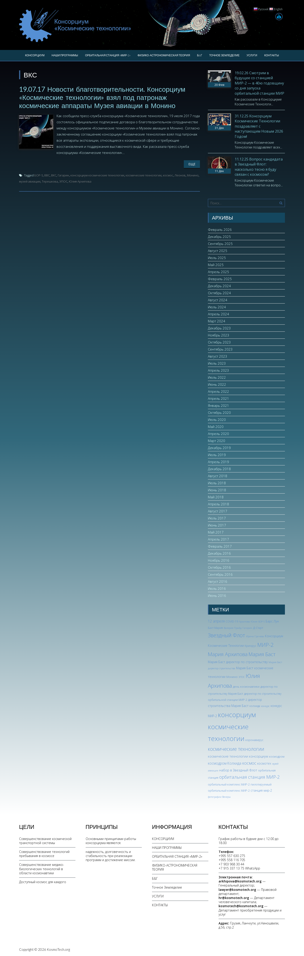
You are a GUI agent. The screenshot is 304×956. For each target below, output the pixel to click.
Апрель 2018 (218, 504)
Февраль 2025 (220, 279)
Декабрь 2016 (219, 553)
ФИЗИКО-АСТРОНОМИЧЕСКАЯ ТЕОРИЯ (163, 55)
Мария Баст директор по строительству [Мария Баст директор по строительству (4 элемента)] (238, 662)
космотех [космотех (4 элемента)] (264, 763)
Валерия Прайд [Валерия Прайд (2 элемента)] (233, 628)
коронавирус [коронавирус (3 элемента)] (254, 740)
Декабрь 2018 (219, 469)
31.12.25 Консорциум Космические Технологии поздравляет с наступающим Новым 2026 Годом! (259, 126)
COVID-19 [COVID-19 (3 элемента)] (232, 621)
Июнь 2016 (217, 595)
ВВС (47, 175)
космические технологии (144, 175)
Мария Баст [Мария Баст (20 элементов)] (262, 654)
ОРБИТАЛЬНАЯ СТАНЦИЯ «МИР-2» (107, 55)
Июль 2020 (217, 419)
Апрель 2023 (218, 370)
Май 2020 (216, 426)
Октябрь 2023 (219, 342)
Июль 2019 (217, 454)
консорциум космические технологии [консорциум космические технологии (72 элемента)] (232, 726)
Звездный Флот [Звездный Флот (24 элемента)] (226, 635)
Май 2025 (216, 264)
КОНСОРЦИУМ (35, 55)
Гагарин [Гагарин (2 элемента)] (247, 628)
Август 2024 (217, 300)
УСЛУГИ (252, 55)
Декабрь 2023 (219, 328)
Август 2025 (217, 250)
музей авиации (29, 181)
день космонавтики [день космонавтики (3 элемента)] (246, 687)
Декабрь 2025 (219, 236)
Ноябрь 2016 (218, 560)
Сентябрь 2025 (220, 243)
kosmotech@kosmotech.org (241, 906)
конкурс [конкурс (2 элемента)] (265, 706)
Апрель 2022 (218, 391)
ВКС (53, 175)
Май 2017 (216, 532)
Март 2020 (216, 440)
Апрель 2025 (218, 271)
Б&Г (199, 55)
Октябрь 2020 (219, 412)
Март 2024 (216, 321)
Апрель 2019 (218, 461)
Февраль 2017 (220, 546)
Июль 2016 (217, 588)
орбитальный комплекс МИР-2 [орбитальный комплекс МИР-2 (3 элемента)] (229, 784)
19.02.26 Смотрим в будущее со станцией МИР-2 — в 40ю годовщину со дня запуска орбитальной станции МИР (259, 83)
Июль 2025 (217, 257)
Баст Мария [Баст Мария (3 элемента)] (215, 628)
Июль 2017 (217, 518)
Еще (191, 164)
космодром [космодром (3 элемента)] (276, 756)
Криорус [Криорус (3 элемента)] (250, 646)
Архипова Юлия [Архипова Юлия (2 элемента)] (248, 621)
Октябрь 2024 (219, 293)
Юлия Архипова (80, 181)
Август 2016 (217, 581)
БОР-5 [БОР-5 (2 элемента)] (261, 621)
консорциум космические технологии (97, 175)
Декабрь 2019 (219, 447)
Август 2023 (217, 356)
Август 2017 (217, 511)
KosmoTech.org (58, 949)
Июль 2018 (217, 483)
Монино (193, 175)
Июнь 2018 (217, 490)
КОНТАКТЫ (271, 55)
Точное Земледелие (224, 55)
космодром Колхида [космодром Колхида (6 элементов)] (224, 763)
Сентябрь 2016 (220, 574)
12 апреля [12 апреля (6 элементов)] (216, 621)
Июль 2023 (217, 363)
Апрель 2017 (218, 539)
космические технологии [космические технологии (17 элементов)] (236, 749)
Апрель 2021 (218, 398)
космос (168, 175)
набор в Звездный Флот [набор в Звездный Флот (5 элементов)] (238, 770)
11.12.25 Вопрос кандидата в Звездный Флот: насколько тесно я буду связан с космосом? (259, 167)
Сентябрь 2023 (220, 349)
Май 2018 (216, 497)
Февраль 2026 (220, 229)
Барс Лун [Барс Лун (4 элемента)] (272, 621)
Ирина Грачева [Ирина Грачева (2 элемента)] (255, 636)
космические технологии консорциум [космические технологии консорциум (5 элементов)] (238, 756)
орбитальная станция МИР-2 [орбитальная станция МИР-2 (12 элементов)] (249, 777)
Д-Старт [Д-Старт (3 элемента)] (258, 628)
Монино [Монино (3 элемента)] (232, 677)
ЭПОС (63, 181)
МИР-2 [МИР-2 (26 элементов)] (265, 644)
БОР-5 (38, 175)
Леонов (180, 175)
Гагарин (63, 175)
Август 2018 (217, 476)
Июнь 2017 (217, 525)
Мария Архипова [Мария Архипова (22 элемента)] (228, 654)
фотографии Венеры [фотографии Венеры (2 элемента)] (219, 796)
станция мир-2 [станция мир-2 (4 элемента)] (261, 790)
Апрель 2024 (218, 314)
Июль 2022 (217, 377)
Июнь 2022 (217, 384)
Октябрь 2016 (219, 567)
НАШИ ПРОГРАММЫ (65, 55)
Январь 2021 (218, 405)
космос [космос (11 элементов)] (249, 763)
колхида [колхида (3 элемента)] (254, 706)
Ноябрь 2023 (218, 335)
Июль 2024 (217, 307)
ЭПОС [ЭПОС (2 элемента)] (242, 677)
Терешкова (50, 181)
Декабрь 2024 (219, 286)
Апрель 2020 (218, 433)
